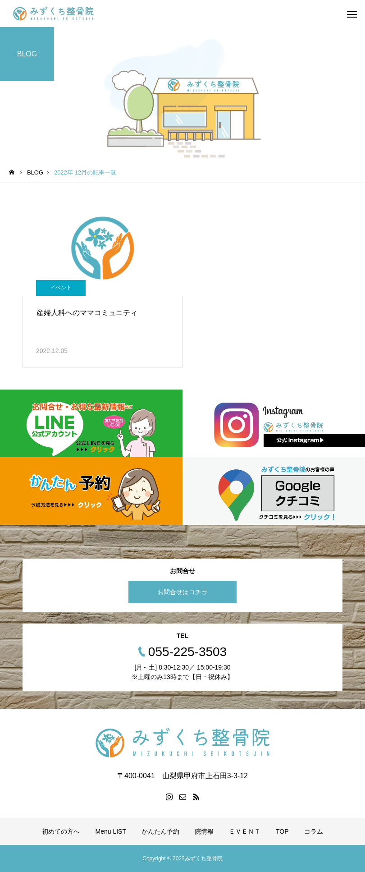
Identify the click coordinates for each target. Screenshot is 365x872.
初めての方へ (61, 831)
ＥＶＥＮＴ (244, 831)
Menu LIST (110, 831)
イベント (61, 288)
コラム (313, 831)
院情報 (204, 831)
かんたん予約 (160, 831)
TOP (282, 831)
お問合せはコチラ (182, 592)
